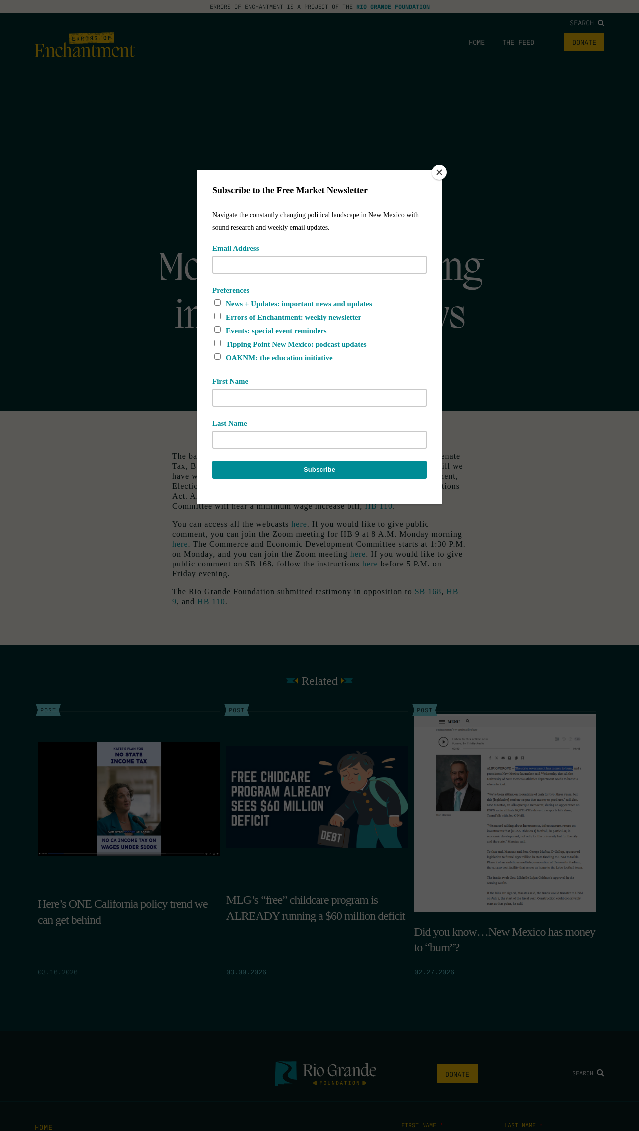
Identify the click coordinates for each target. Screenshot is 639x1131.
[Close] (439, 172)
